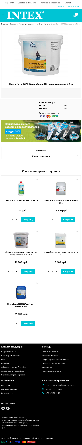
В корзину (28, 219)
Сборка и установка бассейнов (55, 359)
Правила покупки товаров (53, 363)
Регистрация (73, 6)
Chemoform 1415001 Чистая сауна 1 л (21, 200)
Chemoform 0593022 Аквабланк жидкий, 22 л (21, 305)
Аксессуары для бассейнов (12, 371)
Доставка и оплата (27, 2)
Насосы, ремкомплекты (11, 355)
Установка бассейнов (50, 2)
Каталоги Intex (7, 393)
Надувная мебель (8, 351)
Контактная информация (55, 380)
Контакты (5, 385)
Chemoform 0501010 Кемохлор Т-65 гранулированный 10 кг (21, 253)
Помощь (46, 346)
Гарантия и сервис (50, 351)
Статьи (68, 2)
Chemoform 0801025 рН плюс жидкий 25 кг (61, 201)
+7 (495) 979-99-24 (53, 393)
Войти (61, 6)
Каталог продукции (11, 346)
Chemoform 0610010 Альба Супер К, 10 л (61, 253)
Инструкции (47, 367)
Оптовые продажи (9, 389)
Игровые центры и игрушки (13, 374)
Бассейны (5, 363)
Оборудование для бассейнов (14, 367)
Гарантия (9, 2)
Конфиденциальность (51, 371)
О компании (7, 380)
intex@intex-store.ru (54, 389)
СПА (3, 359)
